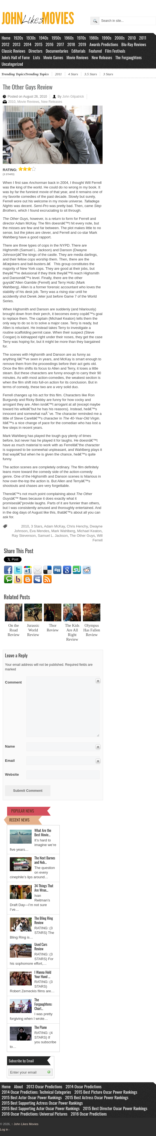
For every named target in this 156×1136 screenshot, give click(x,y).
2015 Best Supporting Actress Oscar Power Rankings (42, 1102)
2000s (120, 38)
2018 (71, 44)
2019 (82, 44)
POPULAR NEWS (22, 811)
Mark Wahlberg (63, 531)
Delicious (47, 570)
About (18, 1086)
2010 (132, 38)
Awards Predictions (103, 44)
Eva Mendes (39, 531)
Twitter (18, 570)
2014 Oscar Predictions (84, 1086)
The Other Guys (82, 535)
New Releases (102, 57)
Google (67, 570)
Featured (95, 51)
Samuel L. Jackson (53, 535)
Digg (57, 570)
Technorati (8, 579)
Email (37, 570)
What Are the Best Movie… (42, 832)
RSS (47, 579)
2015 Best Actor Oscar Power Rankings (32, 1097)
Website (12, 774)
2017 (60, 44)
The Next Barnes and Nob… (44, 860)
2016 (49, 44)
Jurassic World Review (33, 630)
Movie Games (53, 57)
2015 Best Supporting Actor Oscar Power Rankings (41, 1108)
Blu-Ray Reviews (133, 44)
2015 (38, 44)
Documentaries (57, 51)
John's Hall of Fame (16, 57)
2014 (27, 44)
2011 (142, 38)
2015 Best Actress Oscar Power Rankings (96, 1097)
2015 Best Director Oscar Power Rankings (115, 1108)
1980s (94, 38)
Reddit (86, 570)
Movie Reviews (77, 57)
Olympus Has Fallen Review (91, 630)
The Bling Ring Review (43, 920)
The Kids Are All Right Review (72, 632)
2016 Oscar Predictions (89, 1113)
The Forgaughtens (128, 57)
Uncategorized (12, 64)
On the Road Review (14, 630)
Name (14, 746)
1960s (69, 38)
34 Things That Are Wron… (43, 888)
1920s (18, 38)
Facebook (8, 570)
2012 (5, 44)
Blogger (27, 579)
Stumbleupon (77, 570)
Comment (14, 681)
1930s (30, 38)
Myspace (37, 579)
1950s (56, 38)
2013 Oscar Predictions (44, 1086)
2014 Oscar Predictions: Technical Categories (36, 1092)
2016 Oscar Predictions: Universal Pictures (34, 1113)
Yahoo (18, 579)
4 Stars (73, 74)
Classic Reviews (13, 51)
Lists (36, 57)
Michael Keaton (89, 531)
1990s (107, 38)
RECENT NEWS (19, 820)
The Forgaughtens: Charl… (43, 1004)
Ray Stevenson (24, 535)
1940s (43, 38)
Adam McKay (54, 526)
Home (6, 38)
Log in (4, 1129)
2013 (16, 44)
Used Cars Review (40, 946)
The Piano (40, 1027)
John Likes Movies (24, 1124)
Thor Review (53, 627)
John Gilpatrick (73, 96)
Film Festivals (115, 51)
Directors (36, 51)
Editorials (78, 51)
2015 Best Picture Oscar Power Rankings (105, 1092)
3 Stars (108, 74)
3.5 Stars (90, 74)
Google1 (27, 570)
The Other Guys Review (27, 86)
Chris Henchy (77, 526)
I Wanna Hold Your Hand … (42, 974)
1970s (81, 38)
